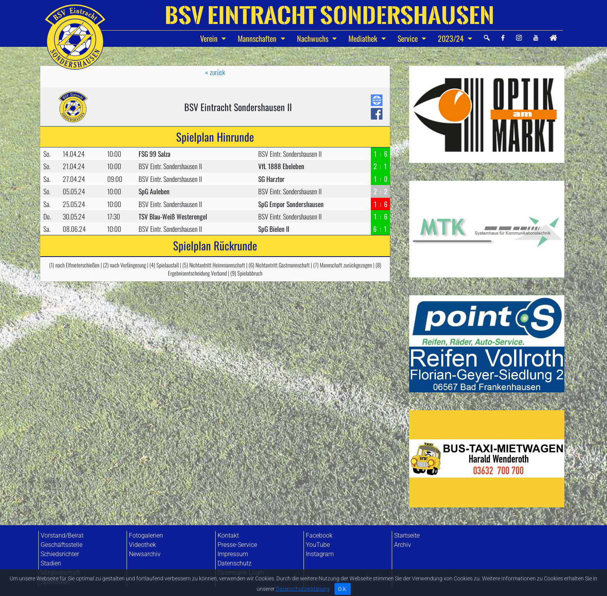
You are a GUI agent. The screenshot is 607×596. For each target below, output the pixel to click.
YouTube (318, 544)
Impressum (233, 554)
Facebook (319, 535)
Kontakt (228, 535)
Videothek (142, 544)
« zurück (215, 72)
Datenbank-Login (241, 572)
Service (409, 38)
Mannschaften (258, 38)
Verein (209, 38)
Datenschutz (235, 563)
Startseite (407, 535)
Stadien (51, 563)
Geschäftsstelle (61, 544)
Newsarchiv (145, 554)
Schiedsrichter (60, 554)
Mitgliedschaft (60, 572)
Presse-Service (237, 544)
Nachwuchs (313, 38)
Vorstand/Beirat (62, 535)
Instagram (320, 554)
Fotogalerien (146, 535)
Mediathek (363, 38)
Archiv (402, 544)
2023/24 (452, 38)
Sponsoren (55, 582)
